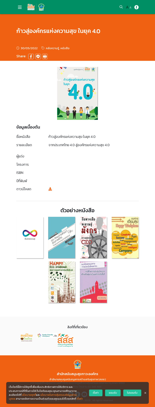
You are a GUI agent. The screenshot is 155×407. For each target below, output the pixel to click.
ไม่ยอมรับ (132, 393)
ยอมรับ (113, 393)
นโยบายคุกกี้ (29, 395)
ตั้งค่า (80, 399)
